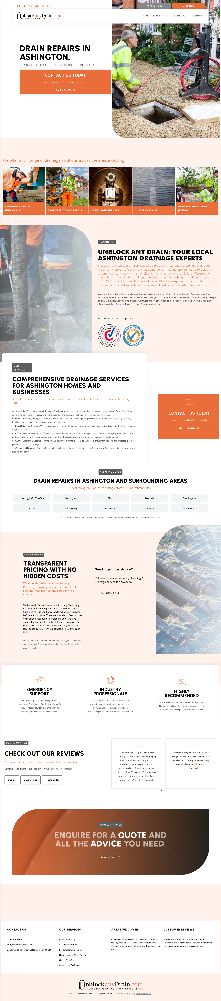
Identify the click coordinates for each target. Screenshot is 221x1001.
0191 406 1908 (154, 6)
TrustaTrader (52, 780)
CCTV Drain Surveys (69, 944)
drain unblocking (122, 277)
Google (12, 780)
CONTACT (197, 16)
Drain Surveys (28, 433)
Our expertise (33, 554)
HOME (146, 16)
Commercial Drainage (69, 965)
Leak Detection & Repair (70, 950)
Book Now (188, 6)
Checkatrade (30, 780)
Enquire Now (110, 857)
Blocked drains (107, 265)
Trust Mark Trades (143, 993)
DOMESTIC (160, 16)
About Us (107, 242)
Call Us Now (65, 90)
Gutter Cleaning (23, 440)
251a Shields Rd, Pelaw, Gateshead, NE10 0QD (29, 950)
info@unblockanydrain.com (19, 944)
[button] (161, 790)
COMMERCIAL (180, 16)
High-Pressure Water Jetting (72, 955)
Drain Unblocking (67, 939)
